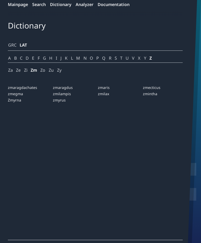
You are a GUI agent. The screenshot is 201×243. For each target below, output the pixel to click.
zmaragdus (63, 87)
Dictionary (60, 4)
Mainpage (18, 4)
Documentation (114, 4)
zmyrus (59, 100)
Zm (34, 70)
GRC (12, 45)
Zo (42, 70)
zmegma (15, 93)
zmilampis (62, 93)
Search (39, 4)
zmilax (103, 93)
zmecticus (151, 87)
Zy (59, 70)
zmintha (150, 93)
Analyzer (84, 4)
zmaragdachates (22, 87)
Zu (51, 70)
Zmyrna (14, 100)
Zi (25, 70)
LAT (23, 45)
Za (10, 70)
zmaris (104, 87)
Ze (18, 70)
